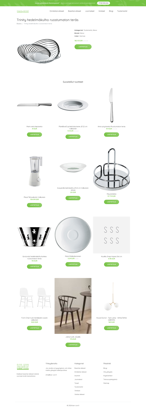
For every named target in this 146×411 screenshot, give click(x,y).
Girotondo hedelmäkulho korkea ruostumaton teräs (35, 259)
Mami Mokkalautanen (73, 258)
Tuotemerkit (122, 12)
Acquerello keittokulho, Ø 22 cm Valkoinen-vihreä (73, 191)
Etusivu (19, 26)
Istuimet (77, 378)
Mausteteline (111, 196)
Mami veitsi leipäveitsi (34, 129)
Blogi (111, 12)
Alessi (95, 32)
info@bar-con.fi (51, 377)
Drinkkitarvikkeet (57, 12)
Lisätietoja (83, 49)
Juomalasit (89, 12)
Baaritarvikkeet (74, 12)
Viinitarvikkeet (79, 396)
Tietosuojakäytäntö (110, 381)
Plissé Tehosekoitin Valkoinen (34, 199)
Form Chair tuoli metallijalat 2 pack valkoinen (34, 321)
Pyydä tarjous (103, 3)
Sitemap (106, 385)
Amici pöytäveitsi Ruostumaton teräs (111, 129)
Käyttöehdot (107, 378)
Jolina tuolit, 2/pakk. (73, 339)
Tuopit (77, 385)
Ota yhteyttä (107, 374)
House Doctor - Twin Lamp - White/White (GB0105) (111, 321)
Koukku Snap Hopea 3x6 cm (111, 258)
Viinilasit (101, 12)
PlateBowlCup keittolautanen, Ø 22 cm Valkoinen (73, 130)
